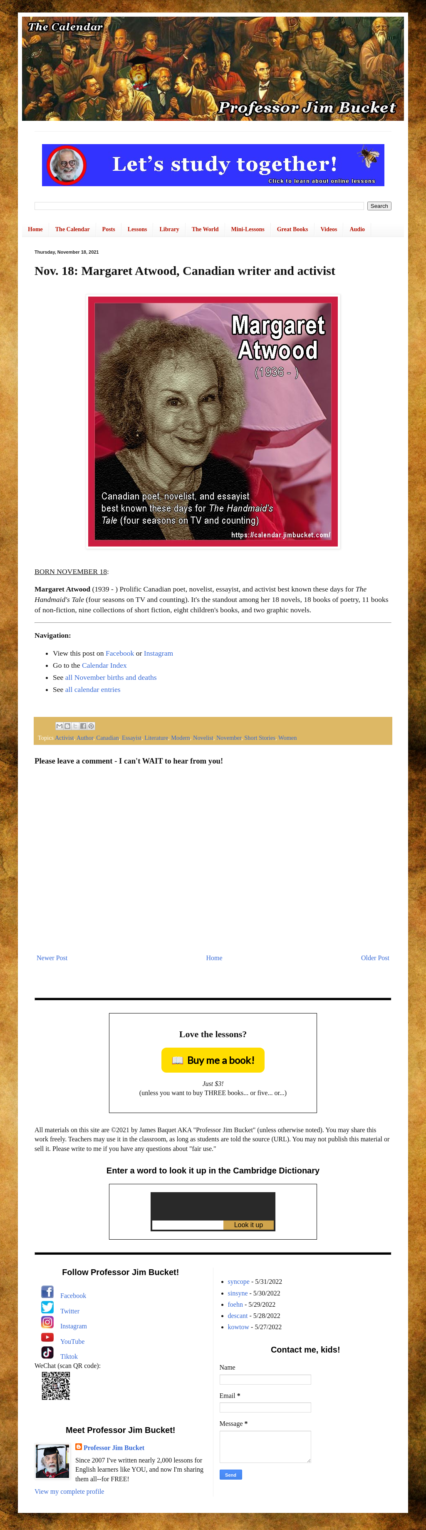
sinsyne (238, 1293)
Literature (156, 737)
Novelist (203, 737)
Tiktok (69, 1356)
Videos (329, 229)
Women (287, 737)
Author (85, 737)
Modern (180, 737)
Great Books (292, 229)
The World (205, 229)
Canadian (107, 737)
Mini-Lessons (248, 229)
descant (238, 1315)
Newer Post (52, 957)
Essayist (131, 737)
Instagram (158, 653)
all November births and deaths (111, 677)
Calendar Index (104, 665)
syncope (239, 1281)
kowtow (239, 1326)
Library (169, 229)
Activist (64, 737)
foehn (235, 1304)
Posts (108, 229)
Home (35, 229)
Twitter (69, 1311)
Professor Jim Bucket (114, 1447)
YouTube (72, 1341)
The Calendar (72, 229)
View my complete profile (69, 1491)
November (228, 737)
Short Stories (259, 737)
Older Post (375, 957)
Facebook (120, 653)
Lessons (137, 229)
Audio (357, 229)
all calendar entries (93, 689)
